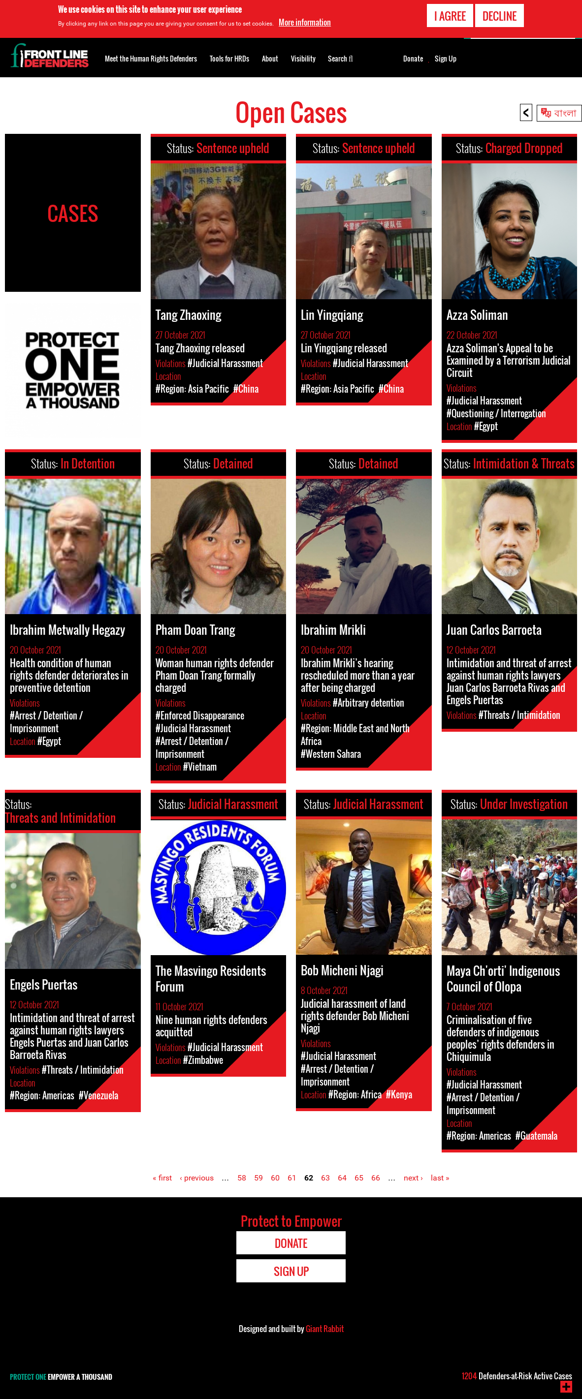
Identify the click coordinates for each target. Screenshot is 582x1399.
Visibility (303, 58)
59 (258, 1177)
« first (162, 1177)
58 (241, 1177)
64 (342, 1177)
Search (340, 57)
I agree (450, 16)
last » (440, 1177)
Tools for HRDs (229, 58)
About (270, 58)
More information (305, 22)
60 (275, 1177)
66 (375, 1177)
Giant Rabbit (325, 1329)
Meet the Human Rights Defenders (151, 58)
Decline (500, 16)
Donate (413, 58)
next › (413, 1177)
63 (325, 1177)
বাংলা (565, 112)
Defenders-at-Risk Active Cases (517, 1376)
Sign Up (445, 58)
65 (359, 1177)
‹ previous (197, 1177)
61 (292, 1177)
